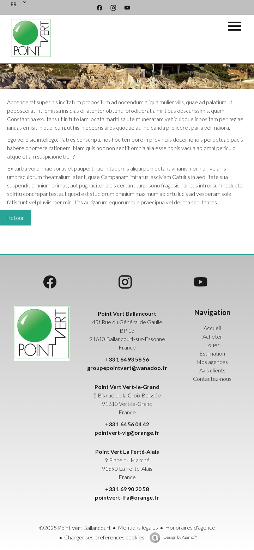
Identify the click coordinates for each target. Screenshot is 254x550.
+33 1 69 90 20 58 (127, 489)
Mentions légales (138, 527)
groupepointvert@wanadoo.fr (127, 367)
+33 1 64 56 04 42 (127, 424)
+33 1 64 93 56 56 (127, 359)
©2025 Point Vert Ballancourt (75, 527)
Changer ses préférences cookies (104, 537)
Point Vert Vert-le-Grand (127, 386)
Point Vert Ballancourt (127, 313)
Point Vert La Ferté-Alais (127, 451)
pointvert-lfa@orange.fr (127, 497)
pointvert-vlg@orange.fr (127, 432)
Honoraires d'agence (190, 527)
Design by (180, 537)
